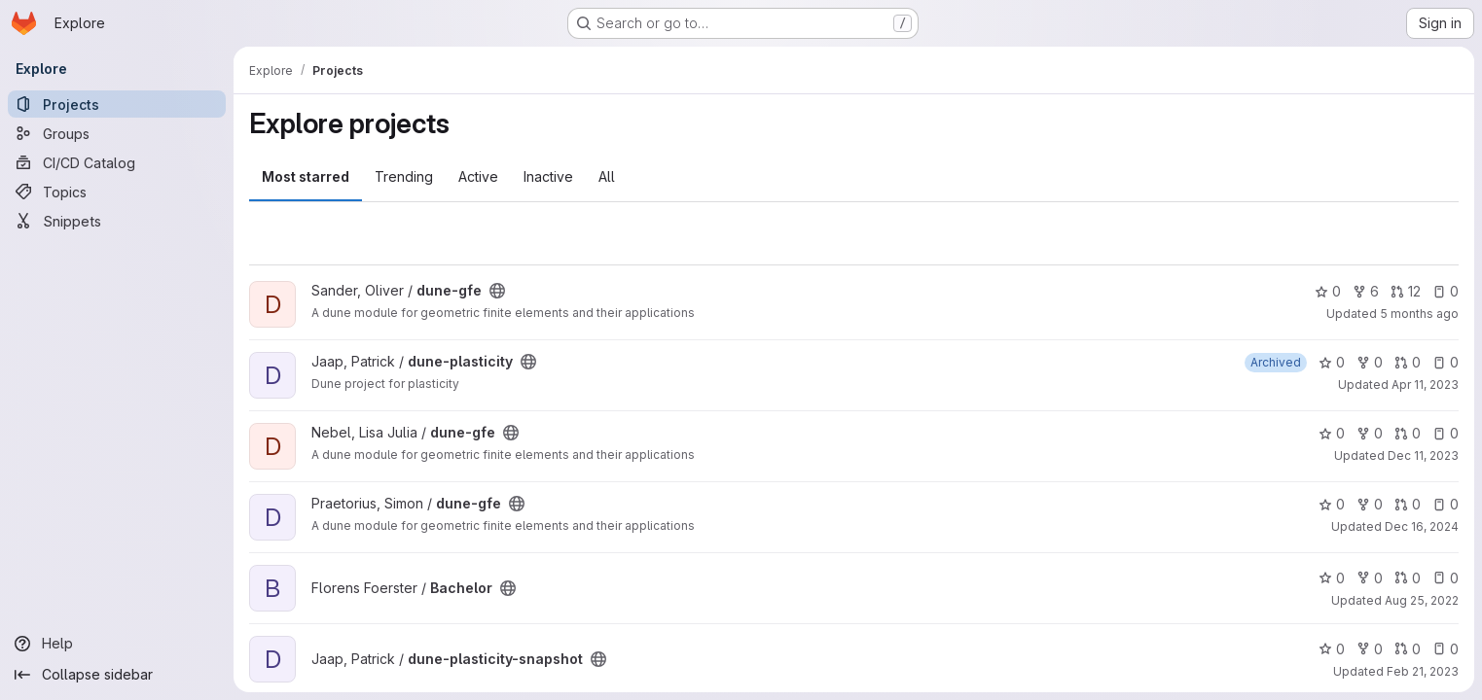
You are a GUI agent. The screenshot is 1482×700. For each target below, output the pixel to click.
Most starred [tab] (305, 176)
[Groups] (117, 133)
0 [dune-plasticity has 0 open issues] (1445, 362)
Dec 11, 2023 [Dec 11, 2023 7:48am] (1423, 455)
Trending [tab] (404, 176)
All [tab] (606, 176)
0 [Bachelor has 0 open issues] (1445, 578)
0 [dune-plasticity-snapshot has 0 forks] (1369, 649)
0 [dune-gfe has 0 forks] (1369, 433)
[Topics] (117, 191)
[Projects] (117, 104)
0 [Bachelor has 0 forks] (1369, 578)
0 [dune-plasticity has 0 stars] (1332, 362)
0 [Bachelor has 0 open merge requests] (1407, 578)
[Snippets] (117, 220)
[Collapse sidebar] (117, 674)
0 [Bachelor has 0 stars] (1332, 578)
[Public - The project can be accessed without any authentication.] (497, 290)
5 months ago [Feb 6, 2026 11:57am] (1419, 313)
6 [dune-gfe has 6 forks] (1366, 291)
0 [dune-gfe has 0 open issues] (1445, 291)
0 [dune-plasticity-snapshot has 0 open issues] (1445, 649)
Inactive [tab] (548, 176)
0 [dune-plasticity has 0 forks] (1369, 362)
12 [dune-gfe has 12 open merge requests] (1406, 291)
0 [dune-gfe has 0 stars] (1328, 291)
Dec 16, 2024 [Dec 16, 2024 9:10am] (1422, 526)
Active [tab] (478, 176)
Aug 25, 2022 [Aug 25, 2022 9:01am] (1422, 600)
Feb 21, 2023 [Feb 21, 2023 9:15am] (1423, 671)
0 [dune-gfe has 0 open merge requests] (1407, 433)
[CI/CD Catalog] (117, 162)
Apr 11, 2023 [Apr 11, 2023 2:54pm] (1425, 384)
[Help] (117, 643)
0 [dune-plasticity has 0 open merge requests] (1407, 362)
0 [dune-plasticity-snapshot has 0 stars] (1332, 649)
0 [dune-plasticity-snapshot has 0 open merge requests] (1407, 649)
